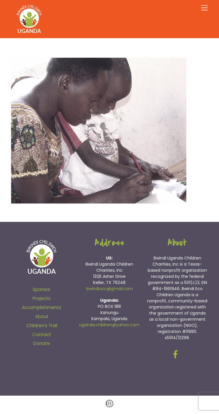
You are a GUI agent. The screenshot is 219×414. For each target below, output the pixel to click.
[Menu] (204, 8)
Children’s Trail (41, 325)
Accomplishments (41, 307)
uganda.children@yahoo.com (109, 325)
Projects (42, 298)
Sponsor (42, 289)
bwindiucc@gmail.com (109, 289)
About (41, 316)
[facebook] (176, 354)
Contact (41, 334)
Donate (41, 343)
